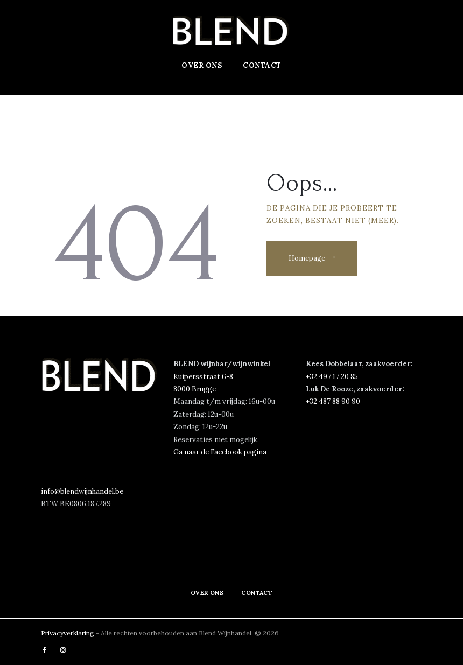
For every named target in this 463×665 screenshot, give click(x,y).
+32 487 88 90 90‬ (333, 401)
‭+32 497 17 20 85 (332, 376)
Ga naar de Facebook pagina (219, 452)
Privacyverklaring (68, 633)
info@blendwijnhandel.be (82, 491)
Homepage (307, 258)
